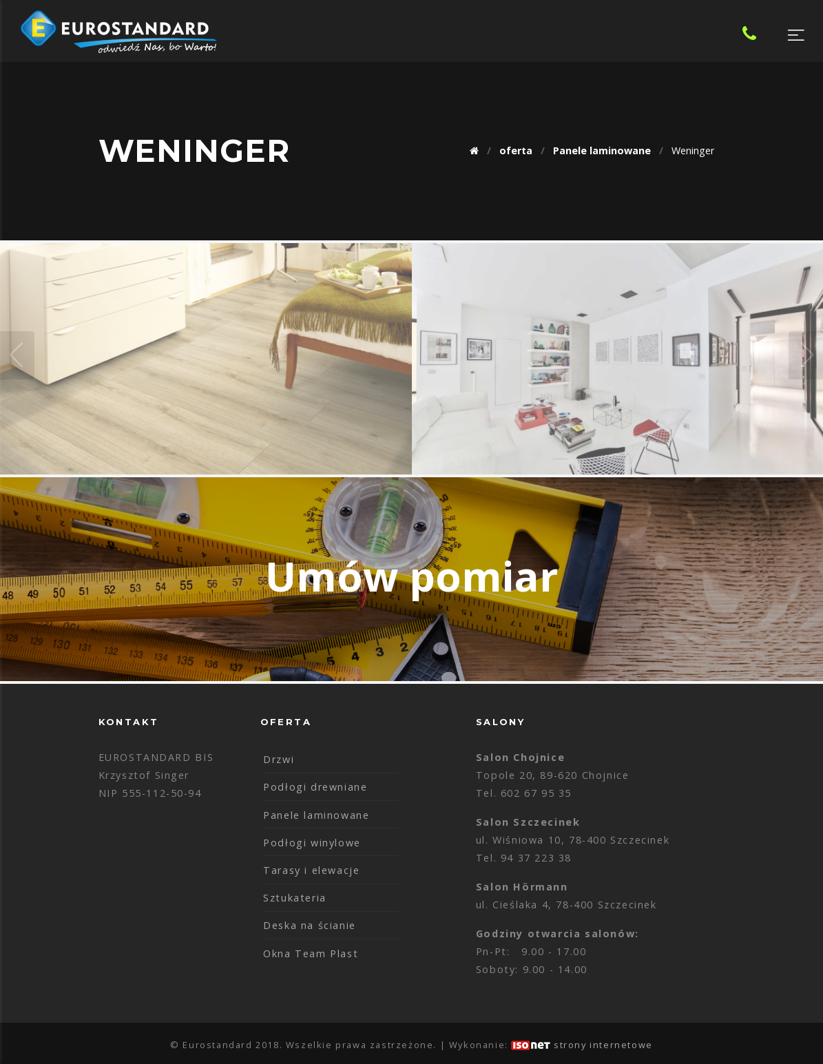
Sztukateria (294, 897)
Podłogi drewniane (315, 786)
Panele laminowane (316, 815)
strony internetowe (603, 1045)
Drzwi (278, 759)
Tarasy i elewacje (311, 870)
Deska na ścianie (309, 925)
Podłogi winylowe (312, 842)
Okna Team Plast (310, 953)
